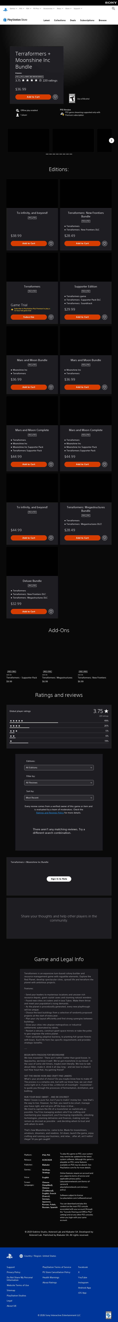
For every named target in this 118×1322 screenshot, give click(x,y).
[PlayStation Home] (5, 9)
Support (77, 8)
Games (12, 8)
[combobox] (59, 764)
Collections (60, 17)
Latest (46, 17)
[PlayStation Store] (16, 16)
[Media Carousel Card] (28, 137)
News (59, 8)
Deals (73, 17)
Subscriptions (87, 17)
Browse (102, 17)
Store (67, 8)
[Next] (111, 137)
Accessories (47, 8)
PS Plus (36, 8)
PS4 (27, 8)
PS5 (20, 8)
